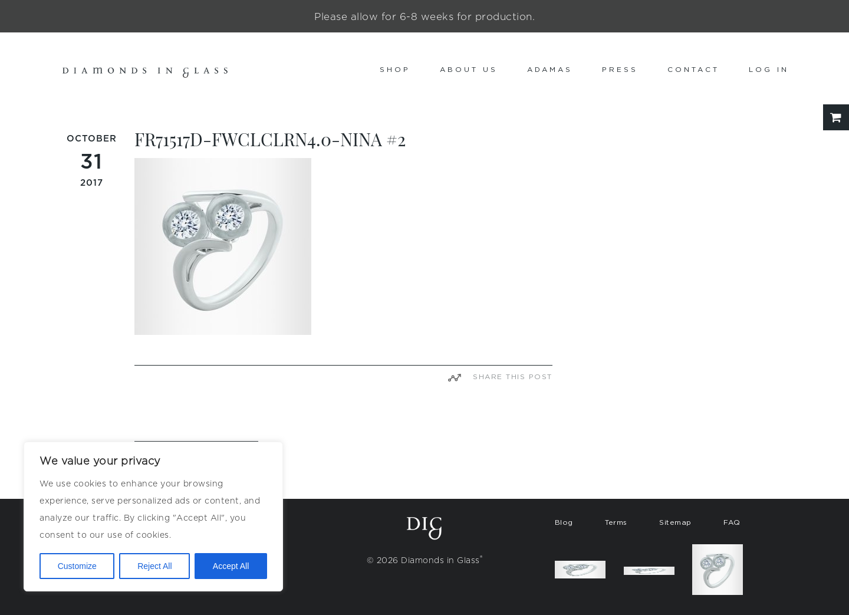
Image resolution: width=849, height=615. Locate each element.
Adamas (549, 69)
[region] (153, 516)
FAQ (732, 522)
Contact (693, 69)
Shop (395, 69)
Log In (769, 69)
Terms (616, 522)
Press (620, 69)
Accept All (231, 566)
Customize (77, 566)
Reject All (154, 566)
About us (469, 69)
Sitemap (675, 522)
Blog (564, 522)
